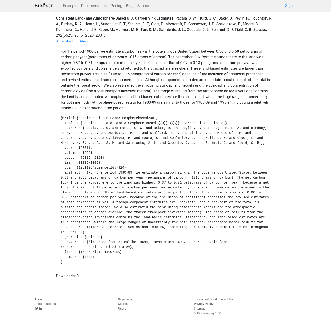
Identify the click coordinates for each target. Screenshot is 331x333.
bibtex (83, 41)
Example (70, 6)
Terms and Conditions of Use (214, 299)
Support (144, 6)
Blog (130, 6)
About (38, 299)
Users (122, 308)
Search (123, 304)
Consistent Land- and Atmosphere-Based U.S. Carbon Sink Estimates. (115, 18)
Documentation (94, 6)
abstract (69, 41)
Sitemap (199, 308)
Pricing (116, 6)
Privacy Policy (203, 304)
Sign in (291, 6)
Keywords (125, 299)
